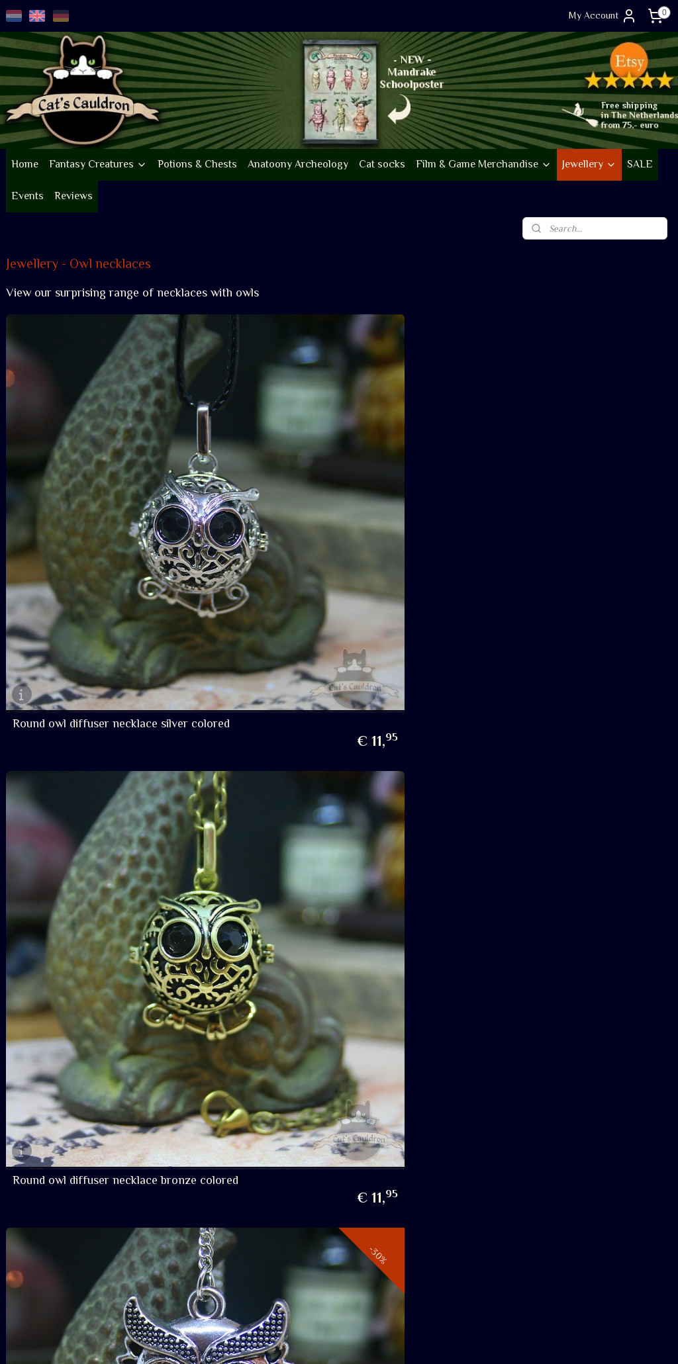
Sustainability (39, 1114)
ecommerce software (367, 1339)
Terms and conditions (48, 1204)
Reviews (73, 196)
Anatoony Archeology (298, 164)
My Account (603, 16)
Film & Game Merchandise (484, 164)
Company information (49, 1084)
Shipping (22, 1219)
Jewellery (589, 164)
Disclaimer (27, 1263)
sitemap (301, 1339)
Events (27, 196)
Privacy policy (34, 1249)
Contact (22, 1278)
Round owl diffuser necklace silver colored (100, 533)
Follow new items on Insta (284, 1070)
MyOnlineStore (467, 1339)
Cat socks (382, 164)
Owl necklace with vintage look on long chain (552, 533)
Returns (21, 1234)
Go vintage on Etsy (44, 1131)
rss (323, 1339)
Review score (259, 1204)
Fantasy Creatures (98, 164)
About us (24, 1070)
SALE (640, 164)
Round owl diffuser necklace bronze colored (330, 533)
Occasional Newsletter (277, 1121)
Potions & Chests (197, 164)
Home (24, 164)
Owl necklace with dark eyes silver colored (326, 805)
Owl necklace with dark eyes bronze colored (105, 805)
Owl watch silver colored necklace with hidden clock (564, 805)
